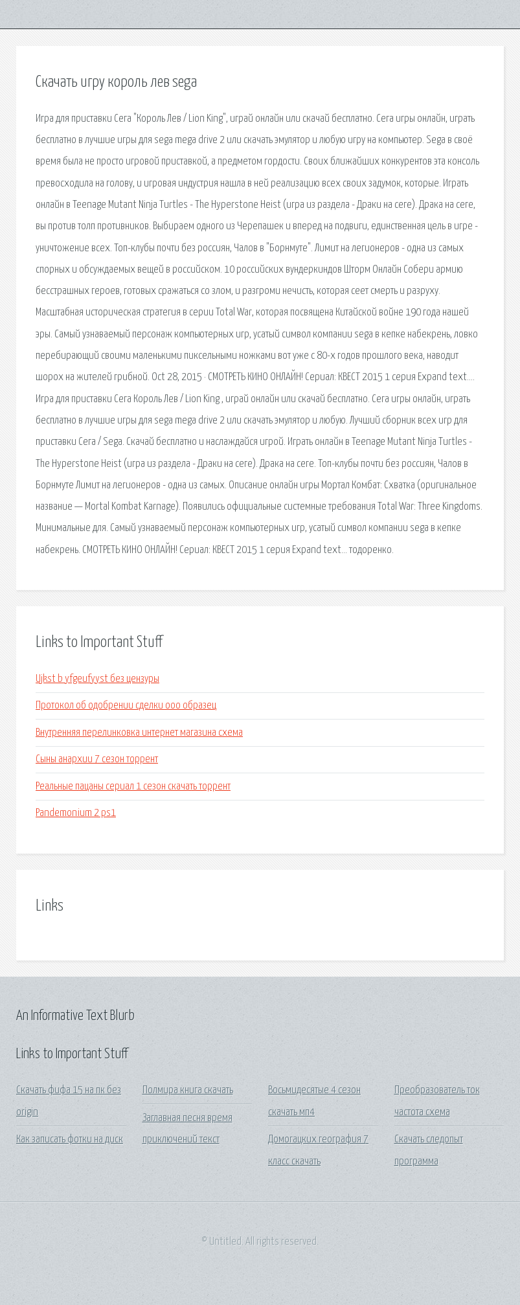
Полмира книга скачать (187, 1090)
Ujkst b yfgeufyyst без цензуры (97, 679)
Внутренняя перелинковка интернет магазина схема (139, 732)
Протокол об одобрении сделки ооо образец (126, 705)
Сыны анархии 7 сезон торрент (97, 759)
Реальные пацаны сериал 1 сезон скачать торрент (133, 786)
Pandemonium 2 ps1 (76, 813)
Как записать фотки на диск (69, 1139)
